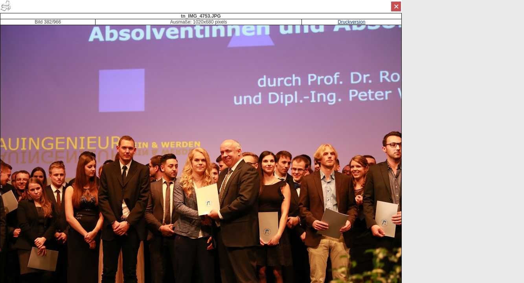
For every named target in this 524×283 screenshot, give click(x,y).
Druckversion (351, 22)
